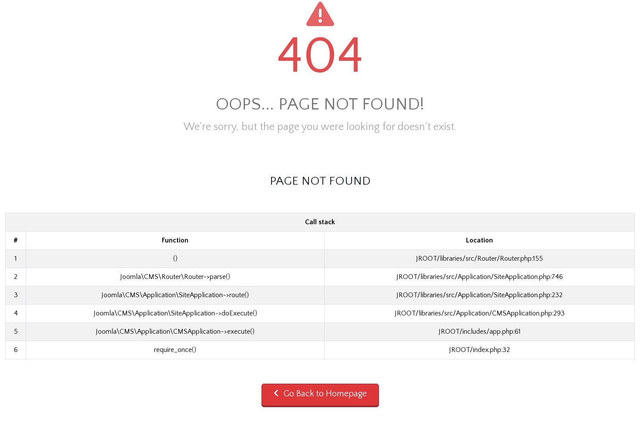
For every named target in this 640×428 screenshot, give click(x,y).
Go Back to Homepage (320, 393)
